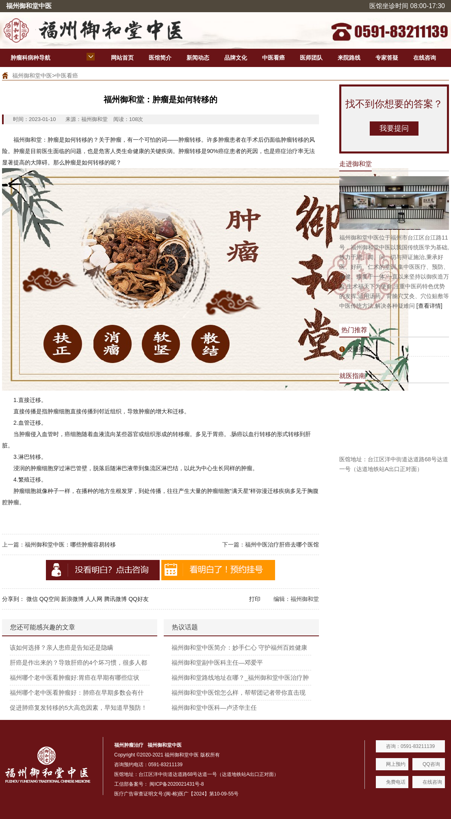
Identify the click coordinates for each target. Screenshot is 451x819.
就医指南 (352, 375)
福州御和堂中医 (32, 75)
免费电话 (395, 782)
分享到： (13, 599)
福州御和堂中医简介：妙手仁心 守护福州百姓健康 (239, 647)
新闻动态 (197, 57)
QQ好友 (138, 599)
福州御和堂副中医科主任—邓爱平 (217, 662)
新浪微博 (72, 599)
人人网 (93, 599)
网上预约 (395, 764)
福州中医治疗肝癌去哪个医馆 (282, 544)
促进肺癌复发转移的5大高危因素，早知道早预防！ (78, 707)
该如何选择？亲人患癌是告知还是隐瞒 (61, 647)
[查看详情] (429, 306)
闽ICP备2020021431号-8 (177, 784)
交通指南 (358, 349)
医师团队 (311, 57)
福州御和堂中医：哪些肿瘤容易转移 (70, 544)
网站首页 (122, 57)
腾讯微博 (115, 599)
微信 (32, 599)
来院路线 (349, 57)
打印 (254, 599)
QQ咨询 (431, 764)
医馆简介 (160, 57)
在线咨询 (424, 57)
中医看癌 (273, 57)
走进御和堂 (355, 163)
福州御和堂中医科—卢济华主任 (214, 707)
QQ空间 (49, 599)
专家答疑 (386, 57)
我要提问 (394, 128)
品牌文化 (235, 57)
